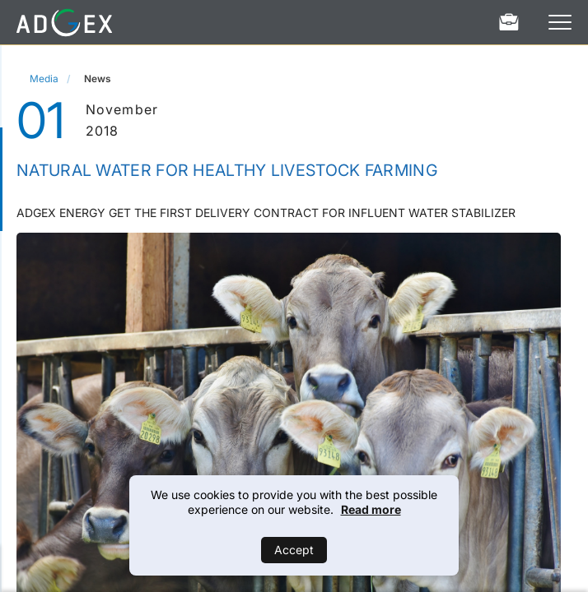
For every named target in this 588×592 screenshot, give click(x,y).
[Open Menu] (560, 22)
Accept (294, 550)
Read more (371, 509)
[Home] (64, 22)
